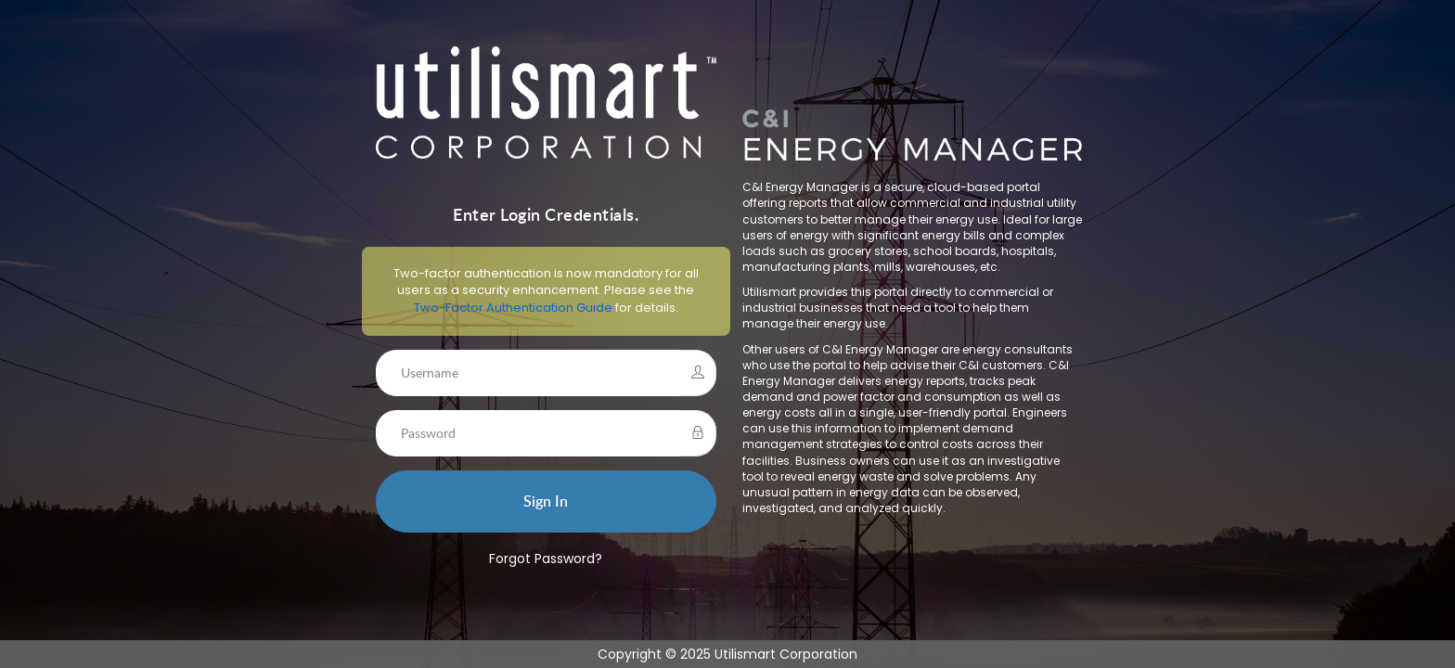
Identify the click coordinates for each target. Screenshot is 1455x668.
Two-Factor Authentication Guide (505, 308)
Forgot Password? (537, 559)
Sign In (537, 502)
